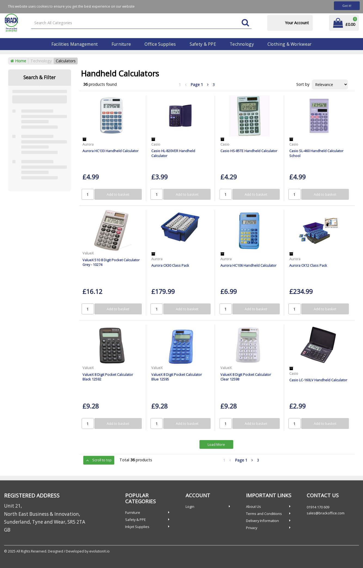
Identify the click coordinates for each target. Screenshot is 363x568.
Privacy (251, 527)
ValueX (88, 253)
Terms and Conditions (264, 513)
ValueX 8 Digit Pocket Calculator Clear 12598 (245, 377)
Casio (155, 144)
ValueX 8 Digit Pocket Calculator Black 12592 (107, 377)
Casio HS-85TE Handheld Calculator (248, 150)
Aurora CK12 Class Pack (308, 265)
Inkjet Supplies (137, 526)
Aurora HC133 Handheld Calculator (110, 150)
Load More (216, 444)
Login (190, 506)
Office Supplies (160, 44)
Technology (242, 44)
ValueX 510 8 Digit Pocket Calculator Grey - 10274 (111, 262)
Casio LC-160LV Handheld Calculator (318, 379)
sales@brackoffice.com (325, 513)
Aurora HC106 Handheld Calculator (248, 265)
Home (18, 60)
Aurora (88, 144)
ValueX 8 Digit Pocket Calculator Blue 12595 (176, 377)
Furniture (121, 44)
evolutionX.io (99, 551)
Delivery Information (262, 520)
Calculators (66, 60)
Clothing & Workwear (289, 44)
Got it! (346, 6)
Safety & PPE (203, 44)
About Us (253, 506)
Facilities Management (74, 44)
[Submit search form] (245, 23)
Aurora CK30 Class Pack (170, 265)
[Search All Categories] (141, 23)
